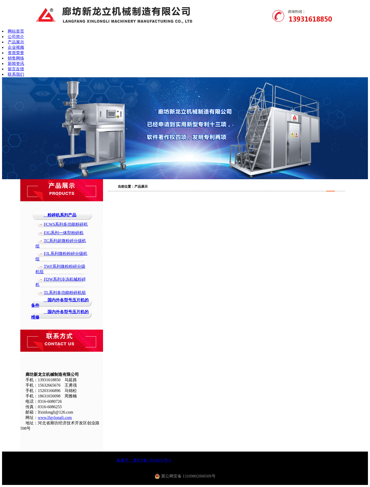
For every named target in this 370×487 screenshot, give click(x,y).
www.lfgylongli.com (55, 417)
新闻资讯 (16, 63)
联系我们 (16, 74)
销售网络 (16, 58)
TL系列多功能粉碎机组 (65, 292)
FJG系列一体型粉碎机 (64, 233)
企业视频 (16, 47)
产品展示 (16, 42)
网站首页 (16, 31)
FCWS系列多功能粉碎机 (66, 224)
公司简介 (16, 36)
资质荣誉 (16, 53)
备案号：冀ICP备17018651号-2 (143, 460)
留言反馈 (16, 69)
